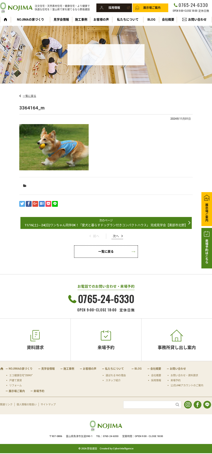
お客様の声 (101, 19)
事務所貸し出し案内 (177, 347)
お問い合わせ (197, 19)
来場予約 (106, 347)
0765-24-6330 (193, 4)
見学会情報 (61, 19)
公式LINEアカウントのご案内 (187, 385)
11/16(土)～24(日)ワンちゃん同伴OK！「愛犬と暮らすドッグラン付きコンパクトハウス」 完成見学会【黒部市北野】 (106, 225)
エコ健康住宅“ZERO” (21, 375)
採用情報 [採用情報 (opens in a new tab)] (156, 380)
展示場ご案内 (152, 7)
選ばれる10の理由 (116, 375)
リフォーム (15, 385)
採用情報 (114, 7)
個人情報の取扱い (27, 404)
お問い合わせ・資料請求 (184, 375)
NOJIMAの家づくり (30, 19)
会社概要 (168, 19)
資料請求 (35, 347)
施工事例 (81, 19)
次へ (116, 236)
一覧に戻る (29, 96)
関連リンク (6, 404)
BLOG (151, 19)
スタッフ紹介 (113, 380)
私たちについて (128, 19)
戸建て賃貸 (15, 380)
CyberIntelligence (123, 448)
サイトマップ (48, 404)
